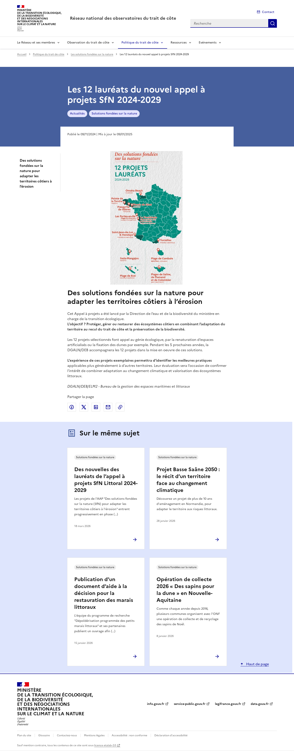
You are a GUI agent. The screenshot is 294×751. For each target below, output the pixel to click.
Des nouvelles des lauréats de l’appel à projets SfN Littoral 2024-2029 (105, 480)
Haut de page (257, 664)
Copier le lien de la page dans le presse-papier (120, 407)
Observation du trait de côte (88, 42)
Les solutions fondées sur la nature (92, 54)
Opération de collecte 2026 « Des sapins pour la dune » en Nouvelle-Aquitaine (185, 589)
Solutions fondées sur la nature (114, 113)
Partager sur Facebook (71, 407)
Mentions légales (94, 735)
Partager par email (108, 407)
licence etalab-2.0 (105, 745)
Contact (268, 12)
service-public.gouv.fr (189, 704)
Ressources (179, 42)
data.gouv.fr (260, 704)
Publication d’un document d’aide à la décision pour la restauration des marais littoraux (103, 593)
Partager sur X (83, 407)
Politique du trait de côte (139, 42)
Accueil (21, 54)
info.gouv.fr (155, 704)
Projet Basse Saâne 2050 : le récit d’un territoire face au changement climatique (188, 480)
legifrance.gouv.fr (228, 704)
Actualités (77, 113)
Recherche (272, 23)
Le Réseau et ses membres (36, 42)
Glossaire (44, 735)
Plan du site (24, 735)
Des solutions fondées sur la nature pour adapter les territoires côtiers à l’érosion (36, 173)
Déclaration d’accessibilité (170, 735)
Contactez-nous (67, 735)
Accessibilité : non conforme (129, 735)
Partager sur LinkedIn (96, 407)
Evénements (207, 42)
